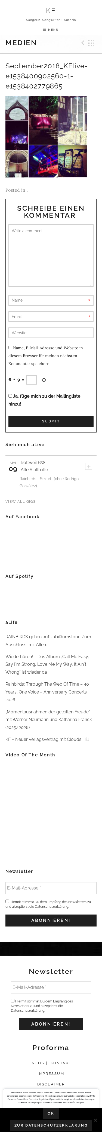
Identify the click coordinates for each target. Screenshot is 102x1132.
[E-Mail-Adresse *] (51, 888)
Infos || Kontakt (51, 1063)
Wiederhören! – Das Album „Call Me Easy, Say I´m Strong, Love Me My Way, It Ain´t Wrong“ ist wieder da (47, 664)
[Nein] (95, 1120)
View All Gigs (20, 501)
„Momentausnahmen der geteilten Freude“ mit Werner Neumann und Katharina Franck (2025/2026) (48, 719)
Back (90, 42)
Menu (53, 29)
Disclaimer (51, 1084)
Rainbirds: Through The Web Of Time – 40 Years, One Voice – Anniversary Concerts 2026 (47, 692)
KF (51, 10)
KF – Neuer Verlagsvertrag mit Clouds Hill (47, 739)
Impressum (51, 1074)
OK (51, 1113)
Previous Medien (82, 42)
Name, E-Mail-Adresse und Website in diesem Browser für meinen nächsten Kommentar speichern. (45, 355)
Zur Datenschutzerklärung (51, 1125)
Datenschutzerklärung (51, 907)
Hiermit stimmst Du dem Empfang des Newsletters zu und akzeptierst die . (48, 904)
